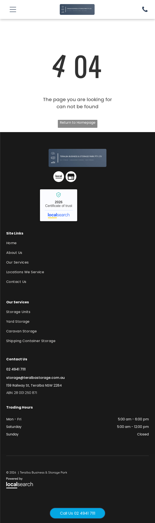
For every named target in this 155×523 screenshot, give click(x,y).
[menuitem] (77, 243)
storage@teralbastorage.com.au (35, 377)
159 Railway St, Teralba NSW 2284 (34, 385)
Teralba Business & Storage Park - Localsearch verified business (58, 205)
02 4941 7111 (16, 369)
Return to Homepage (77, 122)
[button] (13, 9)
